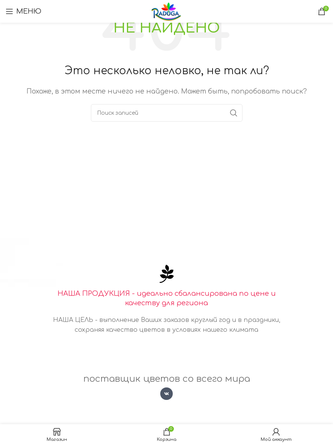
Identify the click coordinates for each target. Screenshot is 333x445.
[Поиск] (166, 113)
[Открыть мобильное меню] (23, 11)
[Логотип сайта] (166, 11)
